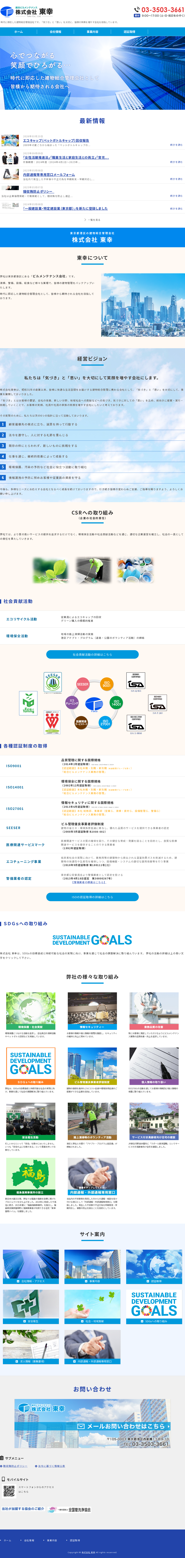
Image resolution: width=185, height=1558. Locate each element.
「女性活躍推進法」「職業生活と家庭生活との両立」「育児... (66, 157)
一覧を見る (94, 219)
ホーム (18, 32)
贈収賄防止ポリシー (38, 191)
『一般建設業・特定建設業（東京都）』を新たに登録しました (65, 208)
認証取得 (129, 32)
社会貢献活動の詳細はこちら (92, 654)
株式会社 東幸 (88, 1552)
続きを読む (176, 144)
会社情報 (55, 32)
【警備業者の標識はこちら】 (89, 882)
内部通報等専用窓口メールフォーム (49, 174)
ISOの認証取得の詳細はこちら (92, 897)
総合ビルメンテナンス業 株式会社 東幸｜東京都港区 (27, 11)
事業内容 (92, 32)
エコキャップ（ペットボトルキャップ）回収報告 (56, 140)
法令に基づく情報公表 (51, 1466)
